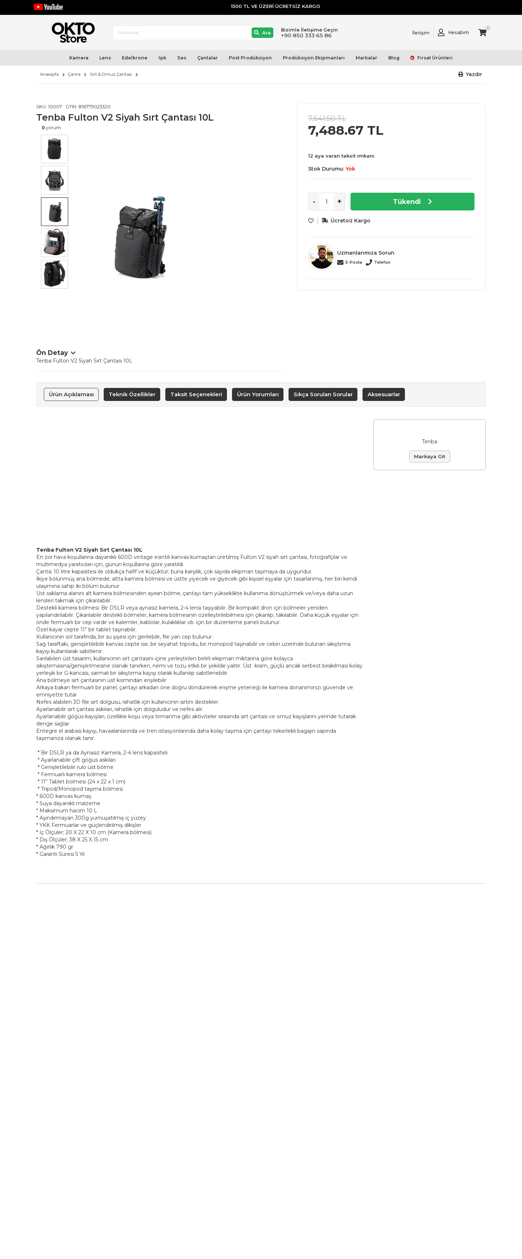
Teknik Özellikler (132, 394)
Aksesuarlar (384, 394)
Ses (181, 57)
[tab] (71, 394)
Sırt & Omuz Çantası (111, 74)
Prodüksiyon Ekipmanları (314, 57)
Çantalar (207, 57)
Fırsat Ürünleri (434, 57)
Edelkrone (135, 57)
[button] (470, 74)
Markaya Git (429, 456)
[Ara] (263, 33)
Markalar (366, 57)
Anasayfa (49, 74)
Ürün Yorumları (258, 394)
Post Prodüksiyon (250, 57)
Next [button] (276, 240)
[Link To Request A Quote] (415, 32)
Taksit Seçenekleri (196, 394)
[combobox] (194, 32)
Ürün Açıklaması (71, 394)
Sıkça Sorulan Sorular (323, 394)
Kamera (78, 57)
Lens (105, 57)
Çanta (74, 74)
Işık (162, 57)
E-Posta (353, 262)
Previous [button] (43, 240)
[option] (178, 233)
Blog (393, 57)
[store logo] (70, 32)
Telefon (382, 262)
